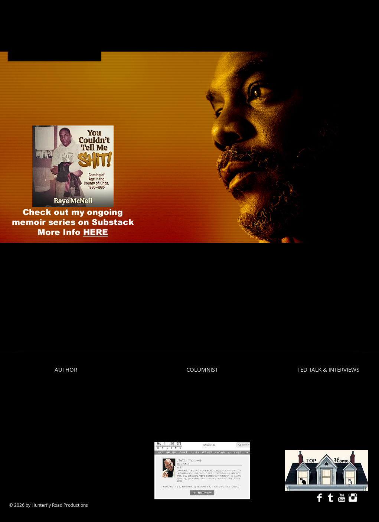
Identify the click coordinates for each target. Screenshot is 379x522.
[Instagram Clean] (353, 497)
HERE (95, 232)
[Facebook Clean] (319, 497)
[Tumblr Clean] (330, 497)
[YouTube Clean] (341, 497)
